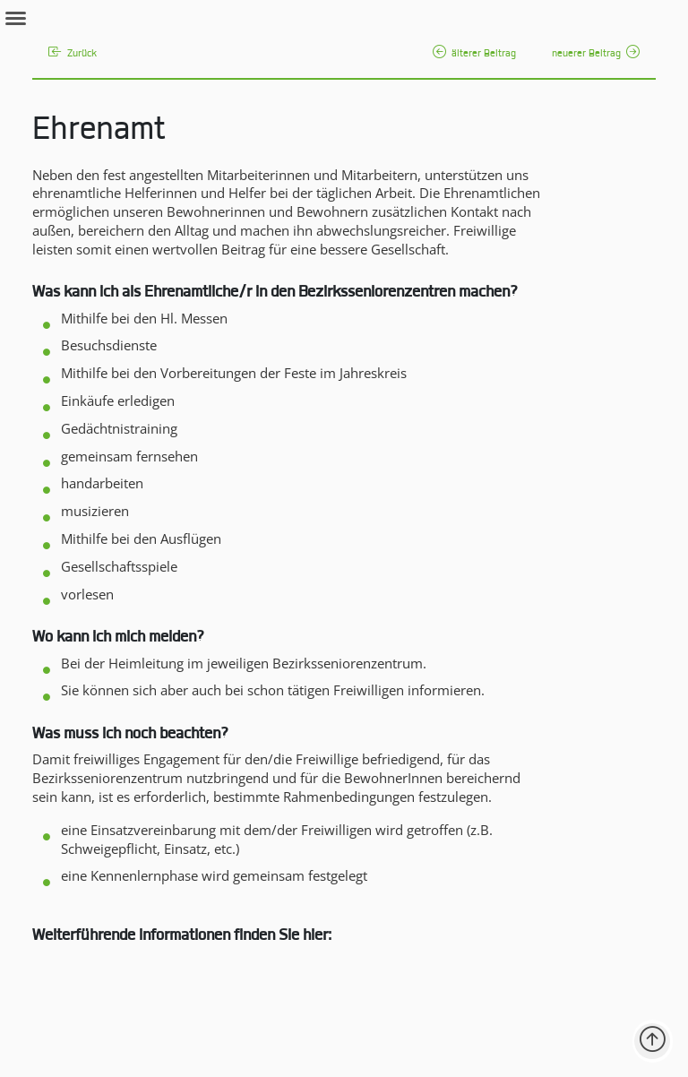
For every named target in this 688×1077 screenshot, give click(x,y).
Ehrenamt (99, 132)
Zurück (72, 54)
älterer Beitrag (474, 54)
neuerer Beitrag (596, 54)
